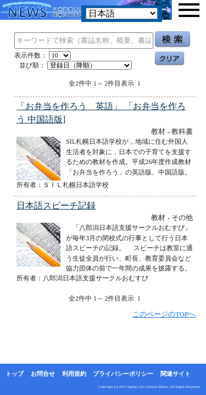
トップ (14, 373)
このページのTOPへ (164, 314)
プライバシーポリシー (123, 373)
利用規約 (74, 373)
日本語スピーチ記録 (56, 205)
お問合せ (43, 373)
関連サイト (175, 373)
